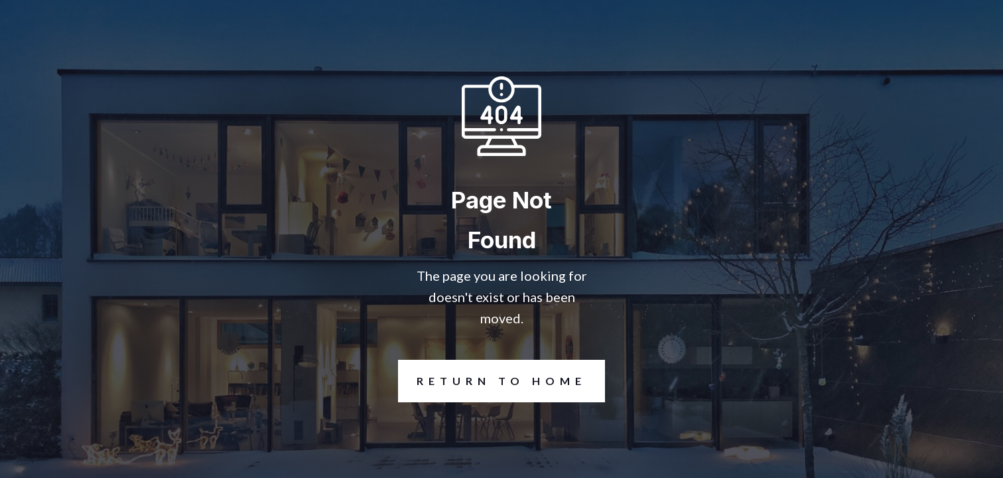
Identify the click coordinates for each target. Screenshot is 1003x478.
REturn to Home (492, 381)
